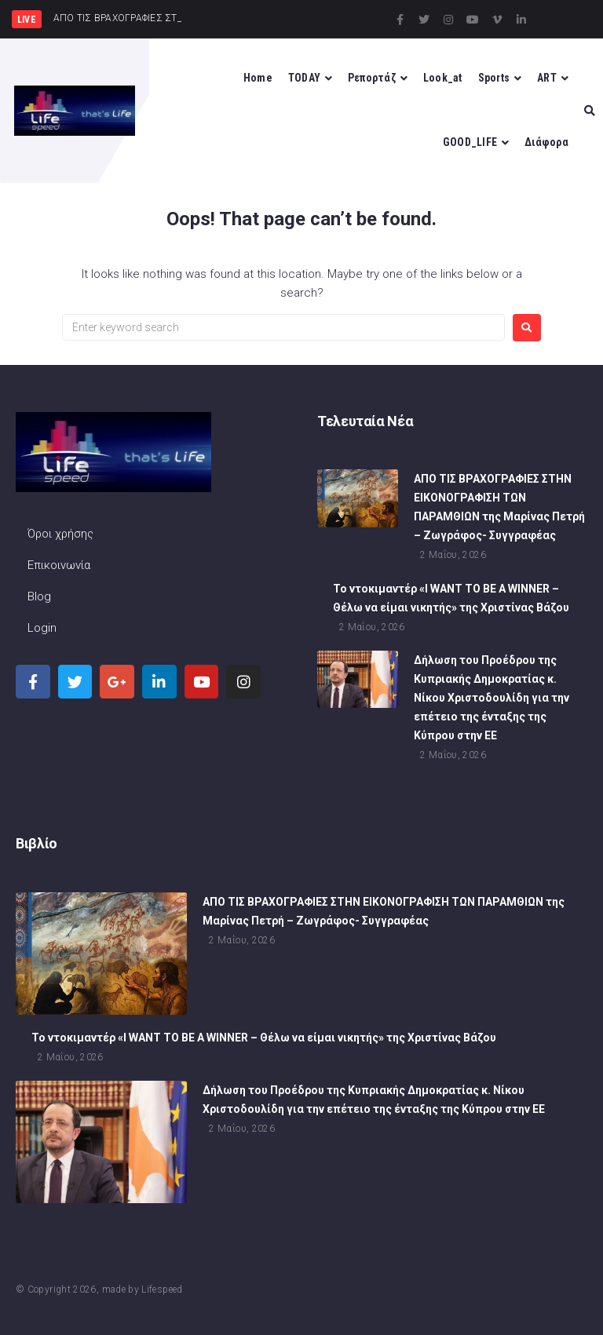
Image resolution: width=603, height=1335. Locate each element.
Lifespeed (161, 1289)
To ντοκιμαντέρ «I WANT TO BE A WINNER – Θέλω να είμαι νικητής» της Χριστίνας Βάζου (263, 1039)
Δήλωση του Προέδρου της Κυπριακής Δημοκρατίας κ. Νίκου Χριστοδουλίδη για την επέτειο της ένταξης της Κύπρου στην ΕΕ (491, 698)
